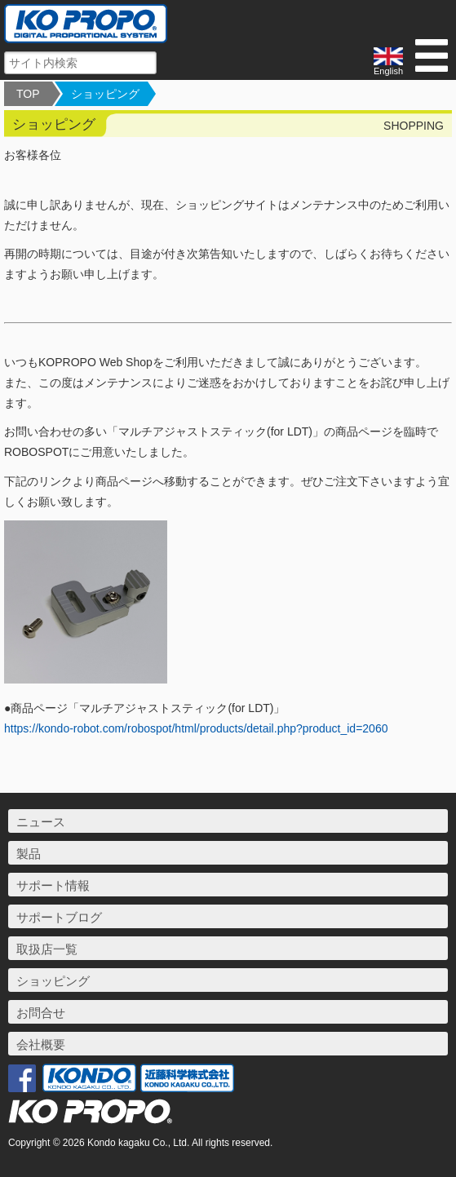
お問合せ (40, 1013)
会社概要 (40, 1044)
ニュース (40, 822)
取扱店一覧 (46, 949)
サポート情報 (53, 885)
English (388, 61)
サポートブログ (59, 917)
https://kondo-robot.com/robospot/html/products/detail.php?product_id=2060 (195, 728)
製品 (28, 854)
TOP (28, 93)
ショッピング (105, 93)
